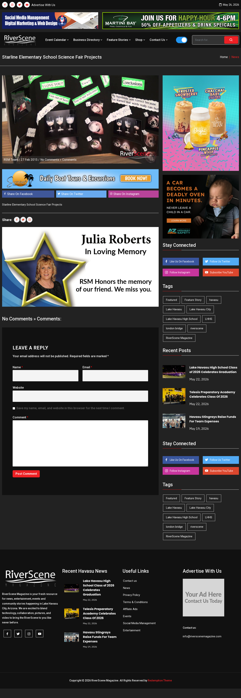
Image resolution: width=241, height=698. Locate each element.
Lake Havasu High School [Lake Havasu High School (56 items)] (181, 319)
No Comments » (50, 159)
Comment (20, 417)
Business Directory (88, 40)
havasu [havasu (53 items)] (213, 300)
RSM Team (11, 159)
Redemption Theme (160, 680)
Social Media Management (139, 623)
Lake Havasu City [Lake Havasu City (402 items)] (200, 309)
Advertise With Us (43, 5)
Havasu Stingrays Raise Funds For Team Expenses (212, 419)
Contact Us (159, 40)
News (126, 588)
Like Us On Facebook (181, 261)
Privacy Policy (131, 595)
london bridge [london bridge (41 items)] (174, 328)
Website (18, 387)
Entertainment (131, 630)
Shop (140, 40)
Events (127, 616)
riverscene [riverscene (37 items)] (197, 328)
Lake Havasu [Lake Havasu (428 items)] (174, 309)
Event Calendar (57, 40)
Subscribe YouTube (221, 272)
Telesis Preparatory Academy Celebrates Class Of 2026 (212, 394)
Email (87, 367)
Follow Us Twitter (219, 261)
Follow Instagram (179, 272)
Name (18, 367)
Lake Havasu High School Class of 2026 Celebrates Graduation (213, 369)
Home (224, 57)
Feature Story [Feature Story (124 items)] (193, 300)
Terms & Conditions (135, 602)
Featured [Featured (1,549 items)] (171, 300)
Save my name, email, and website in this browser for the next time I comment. (70, 408)
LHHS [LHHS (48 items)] (208, 319)
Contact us (130, 581)
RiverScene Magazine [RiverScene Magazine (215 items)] (179, 338)
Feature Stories (119, 40)
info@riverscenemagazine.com (202, 636)
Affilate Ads (130, 609)
